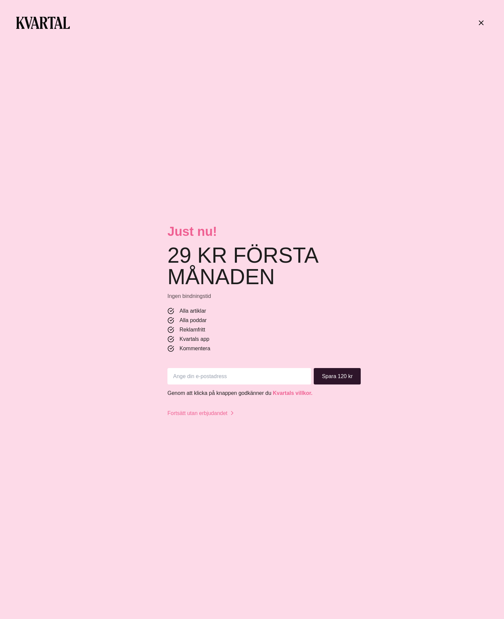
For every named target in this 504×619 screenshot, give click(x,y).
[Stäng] (481, 23)
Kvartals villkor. (292, 393)
